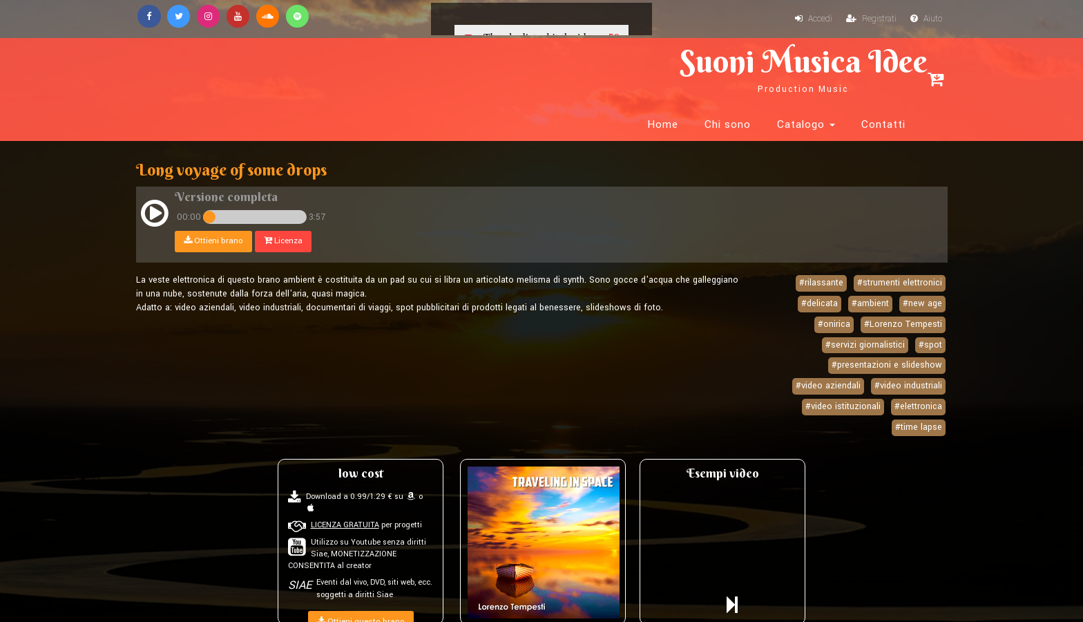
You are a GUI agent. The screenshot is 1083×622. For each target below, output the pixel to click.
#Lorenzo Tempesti (903, 289)
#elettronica (918, 371)
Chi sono (728, 69)
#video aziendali (828, 350)
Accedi (810, 19)
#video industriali (908, 350)
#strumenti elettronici (899, 247)
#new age (922, 268)
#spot (930, 309)
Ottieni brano (215, 205)
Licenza (285, 205)
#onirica (834, 289)
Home (662, 69)
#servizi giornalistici (865, 309)
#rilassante (821, 247)
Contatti (883, 69)
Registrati (869, 19)
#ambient (870, 268)
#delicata (819, 268)
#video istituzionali (843, 371)
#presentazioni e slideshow (887, 329)
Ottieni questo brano (361, 586)
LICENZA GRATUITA (345, 489)
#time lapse (918, 392)
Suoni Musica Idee (290, 68)
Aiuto (925, 19)
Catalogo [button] (806, 69)
